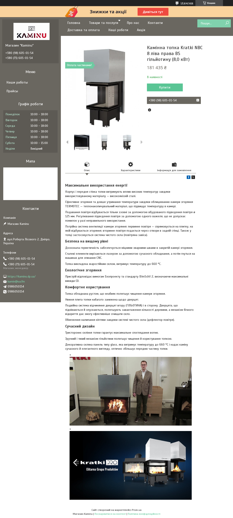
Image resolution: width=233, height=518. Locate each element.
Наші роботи (118, 30)
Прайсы (12, 91)
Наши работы (17, 82)
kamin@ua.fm (16, 281)
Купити (164, 87)
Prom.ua (136, 509)
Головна (73, 23)
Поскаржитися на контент (110, 513)
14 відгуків (187, 3)
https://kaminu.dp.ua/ (22, 276)
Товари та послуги (103, 23)
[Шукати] (227, 23)
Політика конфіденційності (144, 513)
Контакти (155, 23)
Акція (141, 30)
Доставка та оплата (83, 30)
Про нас (133, 23)
